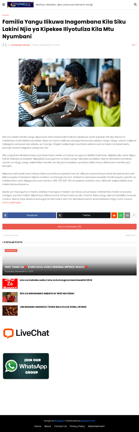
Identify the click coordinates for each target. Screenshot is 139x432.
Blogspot (60, 420)
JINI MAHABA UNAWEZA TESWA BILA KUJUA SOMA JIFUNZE (53, 306)
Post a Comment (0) (69, 226)
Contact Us (60, 426)
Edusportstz (88, 420)
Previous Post (11, 235)
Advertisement (96, 426)
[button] (3, 4)
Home (5, 15)
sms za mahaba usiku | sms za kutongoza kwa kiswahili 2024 (56, 280)
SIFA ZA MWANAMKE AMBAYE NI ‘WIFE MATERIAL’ (47, 293)
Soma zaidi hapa (11, 202)
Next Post (130, 235)
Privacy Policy (77, 426)
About (47, 426)
